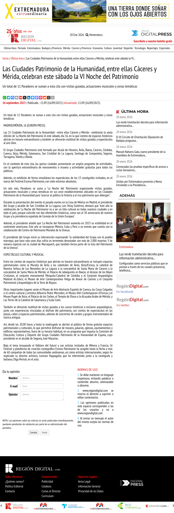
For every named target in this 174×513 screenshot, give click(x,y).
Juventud (117, 48)
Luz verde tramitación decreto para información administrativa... (142, 124)
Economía (98, 48)
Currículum (48, 496)
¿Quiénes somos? (14, 481)
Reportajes (152, 48)
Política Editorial (14, 486)
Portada (22, 48)
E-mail (14, 386)
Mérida (66, 48)
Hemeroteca (94, 35)
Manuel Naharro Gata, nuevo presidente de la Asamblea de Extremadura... (140, 153)
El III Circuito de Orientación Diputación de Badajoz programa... (139, 139)
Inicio (6, 58)
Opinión (13, 394)
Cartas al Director (51, 491)
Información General (89, 486)
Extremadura (33, 48)
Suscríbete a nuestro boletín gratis (153, 41)
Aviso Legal (84, 481)
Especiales (164, 48)
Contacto (10, 491)
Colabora (46, 486)
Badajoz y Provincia (52, 48)
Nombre (13, 377)
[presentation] (39, 409)
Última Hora (10, 48)
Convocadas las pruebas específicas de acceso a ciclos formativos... (142, 168)
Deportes (128, 48)
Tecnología (140, 48)
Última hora (17, 58)
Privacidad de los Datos (90, 491)
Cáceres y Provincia (81, 48)
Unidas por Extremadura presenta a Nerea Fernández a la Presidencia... (139, 183)
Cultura (108, 48)
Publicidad (47, 481)
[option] (87, 11)
